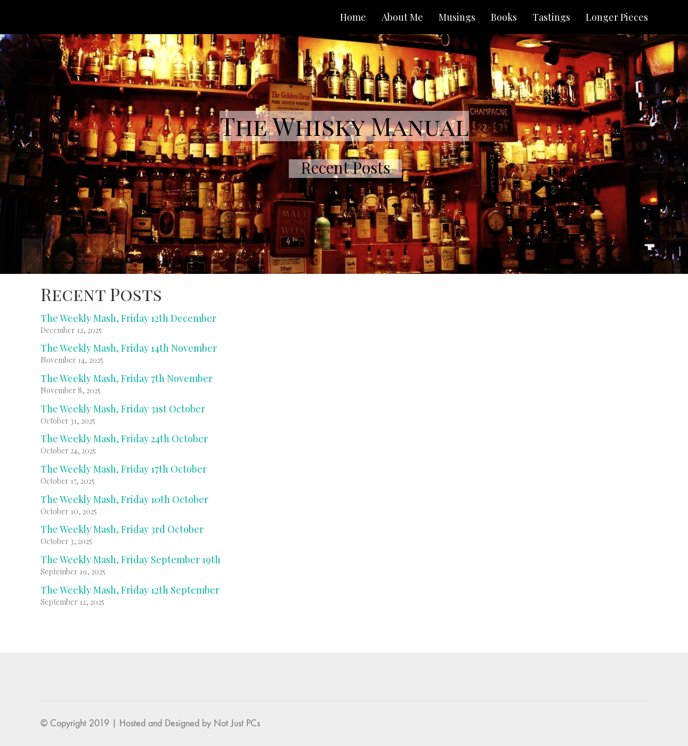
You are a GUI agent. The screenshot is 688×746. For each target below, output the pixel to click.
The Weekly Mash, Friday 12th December (128, 318)
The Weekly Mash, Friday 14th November (129, 348)
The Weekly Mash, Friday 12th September (130, 589)
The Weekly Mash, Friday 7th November (127, 378)
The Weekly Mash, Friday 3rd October (122, 529)
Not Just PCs (237, 723)
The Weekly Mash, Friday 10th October (124, 499)
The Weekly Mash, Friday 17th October (124, 469)
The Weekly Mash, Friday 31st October (123, 408)
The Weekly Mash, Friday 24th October (124, 438)
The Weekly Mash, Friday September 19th (131, 559)
